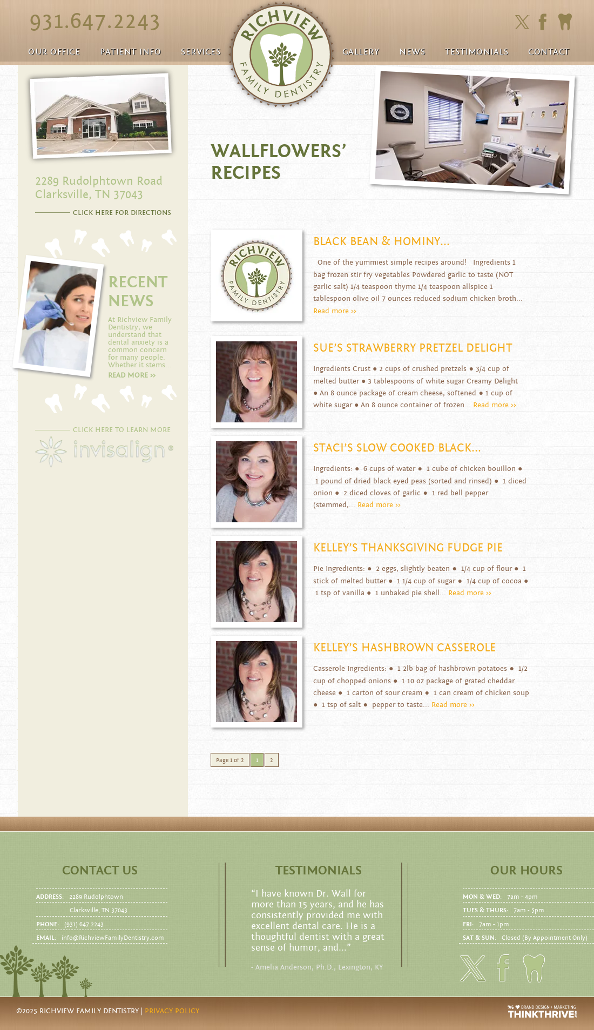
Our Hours (526, 870)
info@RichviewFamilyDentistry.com (113, 937)
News (412, 51)
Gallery (361, 51)
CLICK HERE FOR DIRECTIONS (122, 212)
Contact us (100, 870)
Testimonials (476, 51)
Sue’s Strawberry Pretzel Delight (412, 348)
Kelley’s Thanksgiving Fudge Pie (408, 548)
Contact (549, 51)
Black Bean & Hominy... (381, 241)
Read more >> (334, 311)
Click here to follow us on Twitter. (522, 22)
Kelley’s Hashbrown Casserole (404, 648)
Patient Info (130, 51)
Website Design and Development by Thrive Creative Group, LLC (543, 1011)
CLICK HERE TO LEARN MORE (122, 430)
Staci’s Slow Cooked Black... (397, 448)
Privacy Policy (172, 1011)
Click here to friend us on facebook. (545, 22)
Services (200, 51)
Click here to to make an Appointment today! (565, 22)
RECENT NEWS (137, 292)
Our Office (54, 51)
